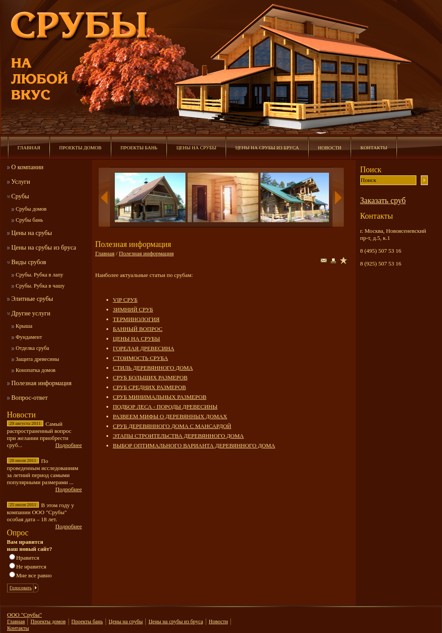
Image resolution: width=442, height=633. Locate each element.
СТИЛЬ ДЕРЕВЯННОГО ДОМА (153, 367)
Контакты (373, 147)
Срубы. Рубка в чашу (40, 286)
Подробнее (68, 445)
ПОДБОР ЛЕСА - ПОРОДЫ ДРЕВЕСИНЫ (165, 406)
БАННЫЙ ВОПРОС (138, 329)
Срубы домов (31, 209)
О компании (27, 167)
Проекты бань (139, 147)
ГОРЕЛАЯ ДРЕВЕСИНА (143, 348)
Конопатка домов (36, 370)
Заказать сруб (383, 200)
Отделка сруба (32, 348)
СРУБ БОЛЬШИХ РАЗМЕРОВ (150, 377)
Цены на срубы (196, 147)
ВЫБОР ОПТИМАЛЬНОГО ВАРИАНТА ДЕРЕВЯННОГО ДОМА (194, 445)
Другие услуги (31, 313)
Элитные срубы (32, 298)
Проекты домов (80, 147)
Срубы (20, 196)
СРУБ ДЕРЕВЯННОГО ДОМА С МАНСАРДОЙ (172, 426)
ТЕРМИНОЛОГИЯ (136, 319)
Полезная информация (41, 383)
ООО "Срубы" (24, 614)
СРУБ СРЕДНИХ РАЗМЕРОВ (149, 387)
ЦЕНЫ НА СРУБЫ (136, 338)
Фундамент (29, 337)
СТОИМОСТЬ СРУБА (140, 358)
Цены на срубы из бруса (267, 147)
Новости (329, 147)
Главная (29, 147)
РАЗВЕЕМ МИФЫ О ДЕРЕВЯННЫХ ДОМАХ (170, 416)
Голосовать (21, 587)
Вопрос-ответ (29, 397)
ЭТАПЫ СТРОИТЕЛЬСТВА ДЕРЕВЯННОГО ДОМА (178, 435)
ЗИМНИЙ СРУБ (133, 309)
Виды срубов (28, 261)
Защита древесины (37, 359)
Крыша (24, 326)
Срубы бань (29, 220)
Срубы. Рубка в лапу (40, 275)
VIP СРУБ (125, 299)
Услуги (20, 181)
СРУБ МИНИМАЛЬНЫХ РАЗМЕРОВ (160, 397)
